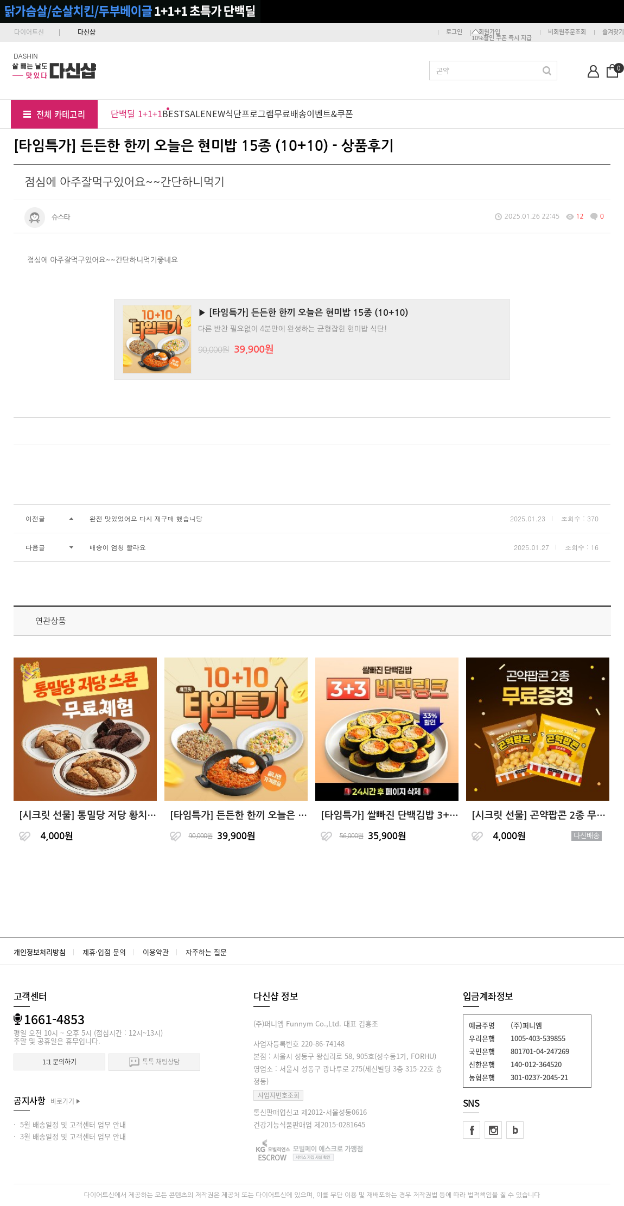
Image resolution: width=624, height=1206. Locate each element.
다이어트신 (29, 32)
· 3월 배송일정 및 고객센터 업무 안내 (70, 1136)
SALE (195, 113)
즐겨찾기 (613, 32)
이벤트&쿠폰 (330, 113)
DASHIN (26, 55)
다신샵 (86, 32)
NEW (215, 113)
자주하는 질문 (206, 952)
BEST (173, 113)
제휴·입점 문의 (104, 952)
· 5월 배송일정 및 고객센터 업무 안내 (70, 1124)
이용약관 (156, 952)
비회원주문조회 (567, 32)
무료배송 (290, 113)
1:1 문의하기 (59, 1062)
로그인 (454, 32)
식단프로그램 (249, 113)
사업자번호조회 (279, 1095)
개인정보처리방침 (40, 952)
